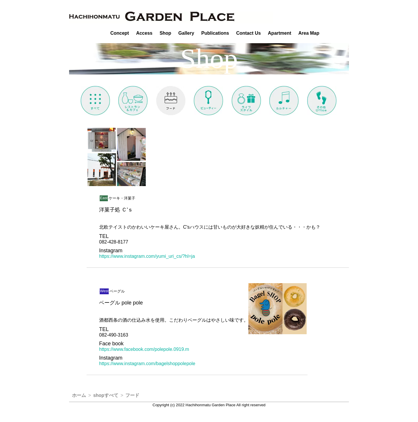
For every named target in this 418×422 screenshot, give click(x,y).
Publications (215, 33)
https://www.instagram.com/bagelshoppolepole (147, 363)
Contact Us (248, 33)
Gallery (186, 33)
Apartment (279, 33)
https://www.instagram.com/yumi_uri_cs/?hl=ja (147, 256)
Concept (119, 33)
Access (144, 33)
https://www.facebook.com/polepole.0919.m (144, 349)
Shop (165, 33)
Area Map (308, 33)
